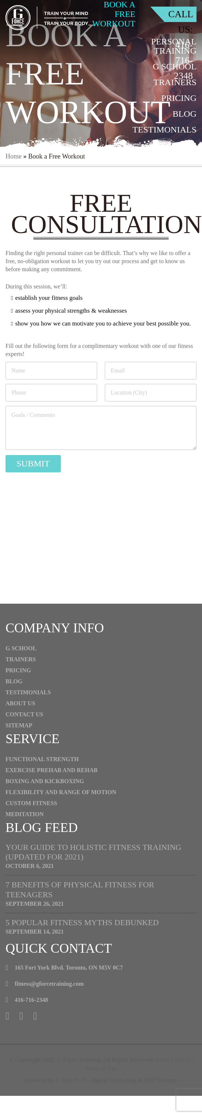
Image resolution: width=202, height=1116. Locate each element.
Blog (185, 114)
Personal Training (174, 46)
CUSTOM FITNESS (31, 803)
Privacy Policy (173, 1060)
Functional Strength (42, 759)
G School (175, 66)
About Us (175, 145)
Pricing (179, 98)
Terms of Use (101, 1068)
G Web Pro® (71, 1080)
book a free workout (114, 14)
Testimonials (164, 129)
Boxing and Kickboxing (44, 781)
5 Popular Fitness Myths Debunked (82, 922)
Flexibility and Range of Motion (60, 792)
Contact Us (169, 161)
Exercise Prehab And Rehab (51, 770)
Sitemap (18, 725)
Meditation (24, 814)
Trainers (175, 82)
